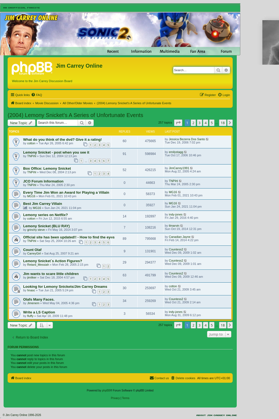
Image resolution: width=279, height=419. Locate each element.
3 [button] (200, 122)
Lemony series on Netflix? (45, 215)
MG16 (31, 196)
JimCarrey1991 (179, 168)
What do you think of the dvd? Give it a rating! (62, 139)
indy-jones (176, 214)
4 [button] (206, 122)
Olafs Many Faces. (38, 299)
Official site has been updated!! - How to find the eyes (69, 237)
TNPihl (31, 156)
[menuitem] (36, 95)
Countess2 (176, 249)
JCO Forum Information (43, 181)
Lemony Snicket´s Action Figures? (52, 261)
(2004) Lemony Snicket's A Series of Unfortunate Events (75, 115)
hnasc (31, 290)
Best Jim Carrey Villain (42, 204)
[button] (178, 122)
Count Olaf (32, 250)
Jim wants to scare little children (51, 274)
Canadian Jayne (180, 236)
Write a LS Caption (39, 312)
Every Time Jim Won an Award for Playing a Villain (66, 192)
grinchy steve (36, 229)
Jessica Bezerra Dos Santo (187, 139)
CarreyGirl (34, 253)
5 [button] (212, 122)
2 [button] (193, 122)
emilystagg (176, 152)
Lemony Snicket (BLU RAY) (46, 226)
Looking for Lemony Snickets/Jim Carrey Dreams (65, 287)
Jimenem (33, 303)
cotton (31, 143)
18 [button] (223, 122)
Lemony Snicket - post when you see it (56, 152)
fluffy (30, 316)
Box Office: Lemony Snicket (47, 168)
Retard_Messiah (38, 264)
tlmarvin (174, 225)
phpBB (106, 390)
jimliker (32, 277)
